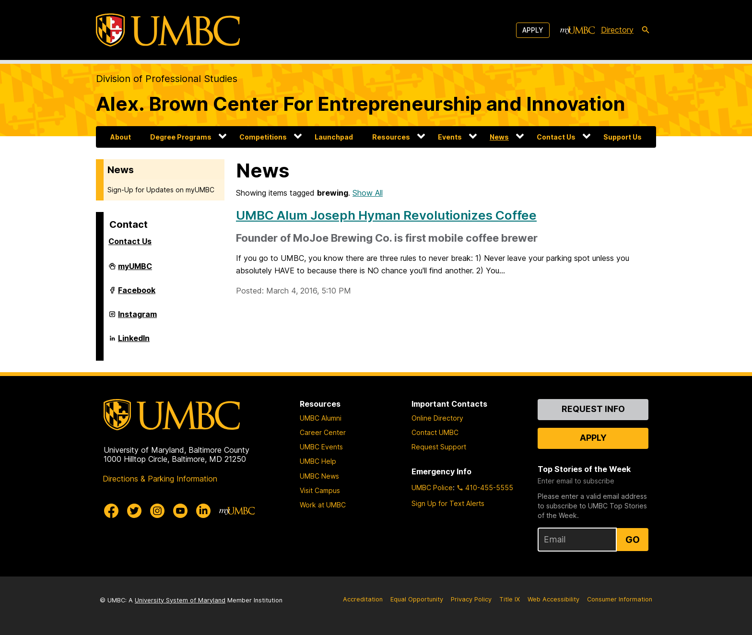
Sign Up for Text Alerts (447, 503)
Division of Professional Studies (166, 78)
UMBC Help (318, 461)
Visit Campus (320, 490)
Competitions (263, 137)
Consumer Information (619, 599)
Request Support (438, 447)
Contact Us (556, 137)
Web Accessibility (553, 599)
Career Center (323, 432)
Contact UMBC (434, 432)
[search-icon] (645, 30)
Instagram (137, 318)
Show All (367, 193)
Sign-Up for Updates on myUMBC (160, 190)
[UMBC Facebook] (111, 510)
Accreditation (363, 599)
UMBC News (319, 476)
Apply (532, 30)
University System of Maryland (180, 600)
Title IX (509, 599)
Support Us (622, 137)
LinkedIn (134, 342)
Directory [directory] (617, 30)
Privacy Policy (471, 599)
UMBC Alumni (320, 418)
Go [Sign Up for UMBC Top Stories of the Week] (632, 539)
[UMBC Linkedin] (203, 510)
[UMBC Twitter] (134, 510)
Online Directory (437, 418)
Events (450, 137)
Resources (391, 137)
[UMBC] (167, 30)
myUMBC (135, 270)
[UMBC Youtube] (180, 510)
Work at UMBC (323, 505)
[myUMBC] (577, 30)
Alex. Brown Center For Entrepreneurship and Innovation (360, 104)
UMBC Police (432, 487)
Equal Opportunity (416, 599)
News (499, 137)
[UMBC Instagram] (157, 510)
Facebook (136, 294)
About (120, 137)
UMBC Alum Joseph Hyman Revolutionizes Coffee (386, 215)
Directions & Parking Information (160, 478)
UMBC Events (321, 447)
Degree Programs (181, 137)
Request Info (593, 409)
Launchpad (334, 137)
